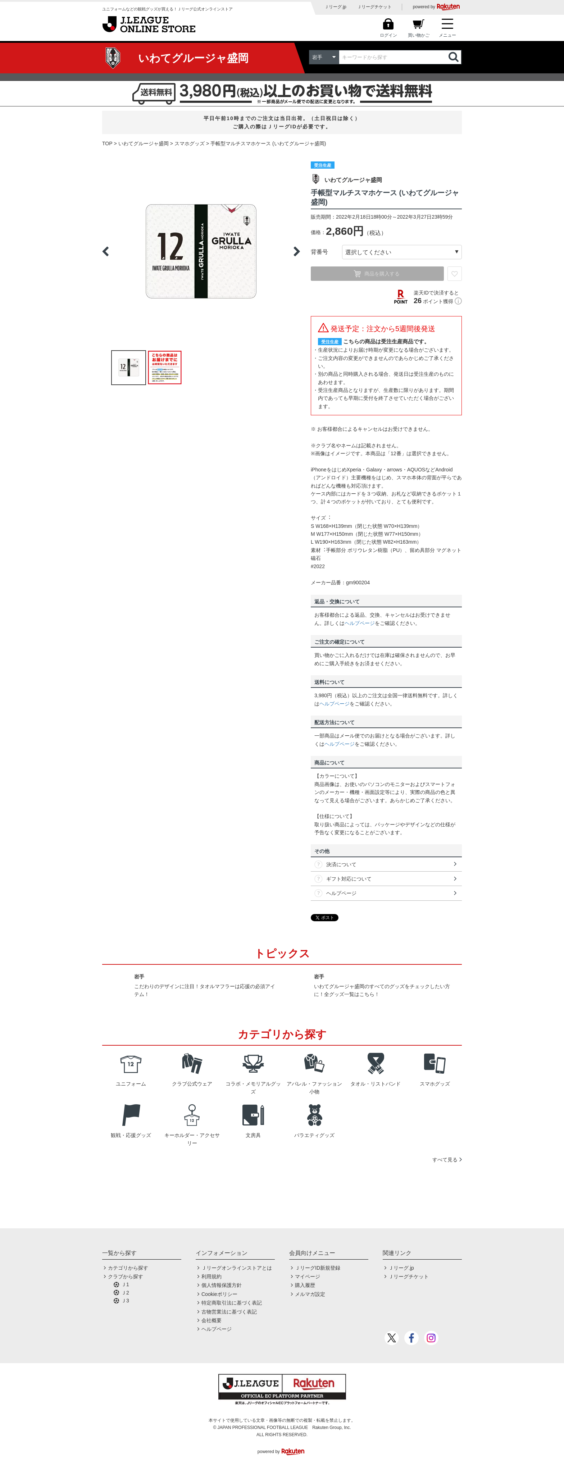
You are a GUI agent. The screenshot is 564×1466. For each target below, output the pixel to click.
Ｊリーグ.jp (335, 6)
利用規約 (211, 1276)
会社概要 (211, 1320)
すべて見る (445, 1160)
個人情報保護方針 (221, 1285)
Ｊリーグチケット (374, 6)
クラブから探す (125, 1276)
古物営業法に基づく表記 (229, 1312)
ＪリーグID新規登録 (317, 1268)
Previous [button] (105, 251)
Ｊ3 (125, 1300)
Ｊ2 (125, 1293)
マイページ (307, 1276)
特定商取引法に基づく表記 (231, 1303)
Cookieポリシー (219, 1294)
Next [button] (297, 251)
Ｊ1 (125, 1284)
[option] (201, 251)
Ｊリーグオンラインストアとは (236, 1268)
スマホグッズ (189, 143)
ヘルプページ (360, 623)
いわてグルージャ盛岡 (143, 143)
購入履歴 (305, 1285)
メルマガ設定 (310, 1294)
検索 (454, 57)
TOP (107, 143)
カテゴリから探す (128, 1268)
